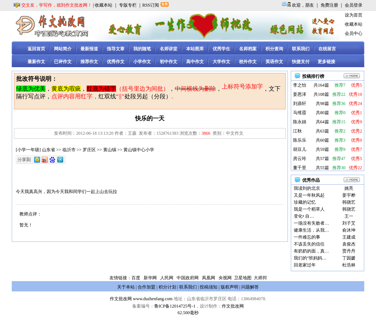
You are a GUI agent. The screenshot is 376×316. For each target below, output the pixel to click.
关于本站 (126, 287)
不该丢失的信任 (309, 244)
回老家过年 (305, 265)
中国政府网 (188, 277)
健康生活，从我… (311, 230)
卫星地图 (243, 277)
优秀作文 (115, 61)
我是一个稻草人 (309, 209)
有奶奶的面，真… (311, 251)
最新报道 (89, 48)
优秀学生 (221, 48)
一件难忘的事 (307, 237)
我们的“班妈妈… (310, 258)
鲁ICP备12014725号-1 (175, 306)
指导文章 (115, 48)
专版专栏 (128, 5)
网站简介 (63, 48)
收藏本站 (103, 5)
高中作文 (195, 61)
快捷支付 (301, 61)
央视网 (225, 277)
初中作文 (168, 61)
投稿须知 (208, 287)
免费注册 (329, 5)
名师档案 (248, 48)
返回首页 (36, 48)
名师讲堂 (168, 48)
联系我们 (301, 48)
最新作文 (36, 61)
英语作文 (274, 61)
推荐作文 (89, 61)
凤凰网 (208, 277)
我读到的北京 (307, 188)
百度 (135, 277)
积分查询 (274, 48)
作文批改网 (121, 298)
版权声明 (229, 287)
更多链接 (326, 61)
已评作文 (63, 61)
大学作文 (221, 61)
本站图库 (195, 48)
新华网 (150, 277)
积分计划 (167, 287)
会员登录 (353, 5)
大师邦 (260, 277)
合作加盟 (146, 287)
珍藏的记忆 (305, 202)
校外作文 (248, 61)
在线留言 (327, 48)
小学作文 (142, 61)
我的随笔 (142, 48)
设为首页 (353, 15)
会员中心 (353, 33)
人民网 (166, 277)
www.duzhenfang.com (153, 298)
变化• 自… (304, 216)
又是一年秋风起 (309, 195)
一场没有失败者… (311, 223)
